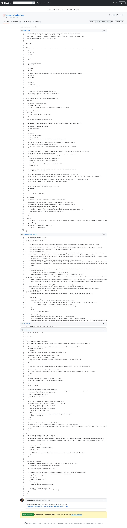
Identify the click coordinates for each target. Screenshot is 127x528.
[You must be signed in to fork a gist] (120, 15)
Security (50, 523)
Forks (37, 22)
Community (61, 523)
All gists (39, 3)
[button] (111, 21)
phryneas (30, 500)
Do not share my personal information (93, 523)
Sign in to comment (76, 514)
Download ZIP (119, 21)
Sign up (122, 3)
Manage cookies (78, 523)
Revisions (16, 22)
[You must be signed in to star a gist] (112, 15)
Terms (40, 523)
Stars (27, 22)
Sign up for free (27, 515)
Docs (66, 523)
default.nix (19, 15)
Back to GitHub (47, 3)
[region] (63, 132)
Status (54, 523)
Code (6, 22)
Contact (71, 523)
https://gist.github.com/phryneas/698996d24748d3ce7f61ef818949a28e (47, 506)
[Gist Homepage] (6, 3)
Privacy (44, 523)
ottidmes (10, 15)
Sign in (115, 3)
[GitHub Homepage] (26, 523)
